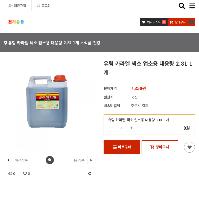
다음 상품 (83, 160)
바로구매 (122, 146)
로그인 (44, 5)
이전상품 (16, 160)
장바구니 (159, 146)
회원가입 (17, 5)
